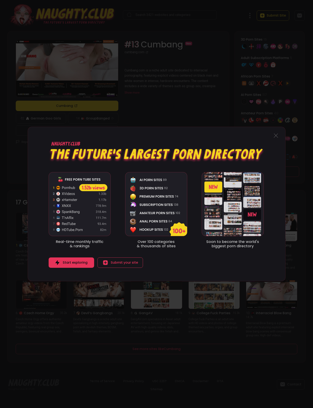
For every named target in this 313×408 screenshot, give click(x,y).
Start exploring (75, 262)
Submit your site (124, 262)
